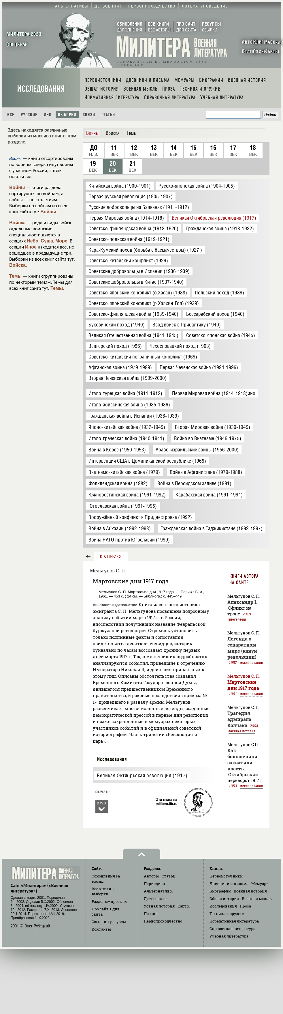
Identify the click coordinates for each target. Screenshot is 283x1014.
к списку (111, 556)
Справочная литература (232, 928)
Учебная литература (229, 936)
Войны (17, 187)
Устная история (159, 906)
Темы (15, 276)
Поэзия (151, 913)
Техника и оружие (227, 913)
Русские (29, 115)
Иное (31, 246)
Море (61, 240)
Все (10, 115)
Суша (47, 240)
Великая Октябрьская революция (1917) (142, 775)
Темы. (57, 288)
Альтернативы (158, 891)
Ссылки (109, 921)
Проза (245, 906)
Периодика (154, 883)
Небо (32, 240)
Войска (17, 222)
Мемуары (260, 883)
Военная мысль (257, 898)
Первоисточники (226, 876)
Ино (48, 115)
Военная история (242, 731)
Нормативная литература (234, 921)
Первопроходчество (163, 921)
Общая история (224, 898)
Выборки (67, 115)
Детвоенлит (155, 898)
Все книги (103, 891)
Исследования (41, 88)
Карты (184, 906)
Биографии (237, 619)
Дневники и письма (229, 883)
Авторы (151, 876)
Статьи (108, 115)
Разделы (109, 901)
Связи (89, 115)
